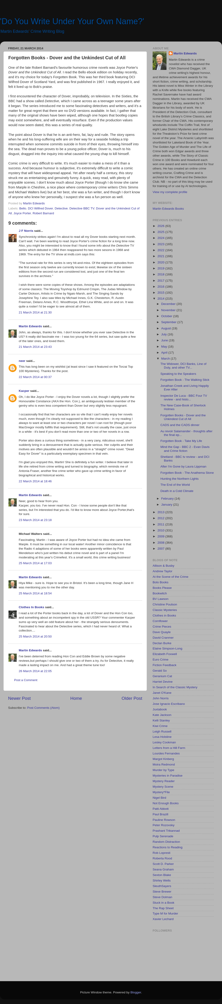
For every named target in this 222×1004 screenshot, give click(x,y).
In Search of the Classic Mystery (175, 687)
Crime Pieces (162, 626)
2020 (161, 262)
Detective (61, 208)
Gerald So (160, 670)
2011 (161, 524)
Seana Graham (163, 869)
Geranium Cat (162, 676)
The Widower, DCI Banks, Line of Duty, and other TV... (183, 365)
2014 (161, 298)
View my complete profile (170, 192)
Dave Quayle (162, 632)
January (167, 504)
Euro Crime (160, 659)
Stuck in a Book (163, 902)
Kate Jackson (162, 715)
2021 (161, 256)
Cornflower (160, 621)
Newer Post (19, 698)
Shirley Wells (162, 880)
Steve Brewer (162, 891)
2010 (161, 530)
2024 (161, 238)
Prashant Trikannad (166, 830)
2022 (161, 250)
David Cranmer (163, 637)
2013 (161, 512)
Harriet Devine (163, 681)
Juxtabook (160, 709)
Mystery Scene (163, 786)
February (168, 498)
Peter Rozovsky (164, 825)
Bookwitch (160, 593)
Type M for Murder (165, 913)
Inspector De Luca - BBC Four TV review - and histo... (183, 397)
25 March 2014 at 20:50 (35, 636)
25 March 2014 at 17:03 (35, 563)
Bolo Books (160, 582)
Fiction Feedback (164, 665)
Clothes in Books (164, 615)
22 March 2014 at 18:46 (35, 481)
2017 (161, 280)
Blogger (135, 992)
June (165, 340)
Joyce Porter (22, 213)
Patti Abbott (161, 808)
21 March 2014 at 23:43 (35, 347)
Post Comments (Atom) (43, 707)
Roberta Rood (162, 858)
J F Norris (26, 230)
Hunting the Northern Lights (179, 478)
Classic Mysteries (165, 610)
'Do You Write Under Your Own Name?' (72, 21)
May (164, 346)
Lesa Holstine (162, 737)
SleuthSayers (162, 886)
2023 (161, 244)
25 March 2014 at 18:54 (35, 593)
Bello (22, 208)
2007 (161, 548)
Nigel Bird (159, 797)
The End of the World (175, 484)
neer (22, 361)
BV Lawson (160, 599)
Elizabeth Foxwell (165, 654)
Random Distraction (166, 841)
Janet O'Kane (162, 692)
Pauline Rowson (164, 820)
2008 (161, 542)
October (167, 316)
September (169, 322)
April (164, 352)
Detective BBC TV (81, 208)
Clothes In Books (31, 607)
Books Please (162, 588)
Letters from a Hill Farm (169, 748)
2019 (161, 268)
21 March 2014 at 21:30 (35, 312)
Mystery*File (161, 792)
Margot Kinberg (163, 759)
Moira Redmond (164, 764)
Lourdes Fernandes (166, 753)
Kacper (24, 391)
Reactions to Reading (167, 847)
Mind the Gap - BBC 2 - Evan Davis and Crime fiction (185, 448)
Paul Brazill (160, 814)
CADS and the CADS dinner (180, 425)
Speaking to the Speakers (178, 373)
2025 (161, 232)
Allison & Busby (163, 565)
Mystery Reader (164, 781)
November (168, 310)
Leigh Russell (162, 731)
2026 (161, 226)
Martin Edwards (30, 326)
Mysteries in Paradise (167, 775)
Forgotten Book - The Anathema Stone (187, 472)
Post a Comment (25, 680)
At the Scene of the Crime (170, 576)
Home (76, 698)
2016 (161, 286)
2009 (161, 536)
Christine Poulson (165, 604)
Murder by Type (163, 770)
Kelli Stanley (161, 720)
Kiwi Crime (160, 726)
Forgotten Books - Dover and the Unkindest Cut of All (183, 417)
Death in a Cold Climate (177, 491)
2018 (161, 274)
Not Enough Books (166, 803)
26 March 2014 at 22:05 (35, 671)
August (166, 328)
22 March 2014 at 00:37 (35, 377)
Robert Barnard (43, 213)
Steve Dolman (162, 897)
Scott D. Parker (163, 864)
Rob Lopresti (161, 853)
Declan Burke (162, 643)
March (166, 358)
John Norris (161, 698)
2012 (161, 518)
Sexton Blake (162, 875)
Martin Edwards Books (168, 208)
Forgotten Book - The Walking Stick (185, 379)
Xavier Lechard (163, 919)
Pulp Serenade (163, 836)
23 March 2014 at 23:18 (35, 520)
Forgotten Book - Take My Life (181, 441)
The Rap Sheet (163, 908)
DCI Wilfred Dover (40, 208)
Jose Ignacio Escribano (169, 704)
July (164, 334)
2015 (161, 292)
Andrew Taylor (162, 571)
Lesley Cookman (164, 742)
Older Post (132, 698)
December (168, 304)
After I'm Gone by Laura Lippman (183, 466)
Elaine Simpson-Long (167, 648)
